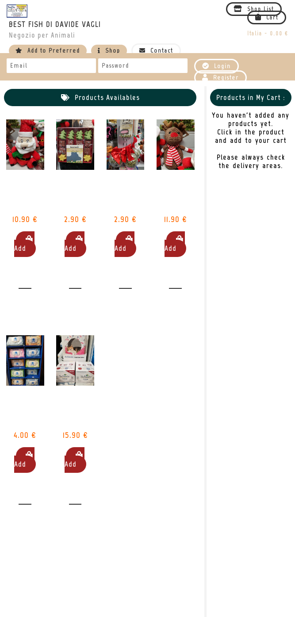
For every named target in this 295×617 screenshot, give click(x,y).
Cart (266, 17)
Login (216, 66)
